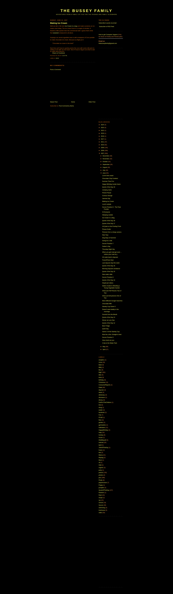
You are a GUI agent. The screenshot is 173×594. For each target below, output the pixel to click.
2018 (102, 136)
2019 (102, 133)
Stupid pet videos (107, 283)
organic (101, 467)
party (100, 470)
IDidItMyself (102, 440)
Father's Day (106, 246)
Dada (100, 387)
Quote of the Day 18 (108, 220)
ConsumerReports (104, 385)
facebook (101, 412)
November (106, 159)
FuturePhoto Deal (107, 260)
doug (100, 407)
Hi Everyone (106, 212)
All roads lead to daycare (110, 257)
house (100, 437)
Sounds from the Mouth (109, 314)
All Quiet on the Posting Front (111, 226)
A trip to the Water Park (109, 343)
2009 (102, 147)
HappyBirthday (103, 430)
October (105, 161)
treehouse (102, 510)
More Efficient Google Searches (112, 301)
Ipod (100, 445)
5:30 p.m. (64, 55)
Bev (100, 370)
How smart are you (108, 340)
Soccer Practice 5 (107, 337)
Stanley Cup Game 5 (109, 306)
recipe (100, 497)
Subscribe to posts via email (108, 23)
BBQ (100, 367)
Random (101, 492)
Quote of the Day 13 (108, 317)
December (106, 156)
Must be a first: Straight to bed (111, 334)
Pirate (100, 480)
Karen (100, 450)
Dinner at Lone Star (108, 320)
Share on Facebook (58, 53)
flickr (100, 420)
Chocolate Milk (107, 303)
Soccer (101, 505)
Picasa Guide (106, 229)
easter (101, 410)
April (104, 349)
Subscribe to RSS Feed (106, 26)
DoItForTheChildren (105, 402)
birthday (101, 380)
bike (100, 375)
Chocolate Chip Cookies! (110, 178)
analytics (101, 360)
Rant (100, 495)
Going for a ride (107, 240)
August (105, 167)
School (101, 502)
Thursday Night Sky (108, 249)
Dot (100, 405)
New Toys (105, 235)
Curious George (107, 195)
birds (100, 377)
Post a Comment (55, 69)
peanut (101, 472)
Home (73, 102)
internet (101, 442)
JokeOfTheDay (103, 447)
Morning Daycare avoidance (111, 268)
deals (100, 392)
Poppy (101, 485)
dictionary (102, 395)
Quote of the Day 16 (108, 266)
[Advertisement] (90, 5)
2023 (102, 127)
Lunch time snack (107, 175)
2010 (102, 145)
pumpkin (101, 487)
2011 (102, 142)
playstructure (103, 482)
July (104, 170)
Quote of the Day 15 (108, 271)
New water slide (107, 274)
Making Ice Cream (58, 23)
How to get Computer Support (108, 34)
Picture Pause (106, 193)
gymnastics (102, 425)
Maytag (101, 457)
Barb (100, 365)
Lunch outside (106, 204)
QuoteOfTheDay (104, 490)
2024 (102, 125)
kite (100, 452)
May (104, 346)
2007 (102, 153)
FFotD (101, 417)
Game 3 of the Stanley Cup (110, 331)
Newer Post (53, 102)
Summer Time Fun (108, 181)
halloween (102, 427)
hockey (101, 435)
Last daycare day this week (110, 263)
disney (101, 400)
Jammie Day (106, 198)
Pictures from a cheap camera (111, 232)
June (104, 173)
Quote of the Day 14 (108, 280)
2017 (102, 139)
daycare (101, 390)
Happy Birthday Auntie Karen (111, 184)
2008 (102, 150)
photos (101, 475)
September (106, 164)
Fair (100, 415)
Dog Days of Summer (109, 238)
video (100, 512)
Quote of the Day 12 (108, 323)
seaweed (56, 33)
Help (100, 432)
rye (100, 500)
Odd (100, 465)
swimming (102, 507)
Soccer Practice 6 (107, 277)
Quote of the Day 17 (108, 223)
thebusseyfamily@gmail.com (108, 43)
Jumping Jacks (107, 190)
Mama (101, 455)
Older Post (92, 102)
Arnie (100, 362)
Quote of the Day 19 (108, 187)
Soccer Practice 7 (107, 243)
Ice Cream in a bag (71, 26)
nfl (99, 462)
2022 (102, 130)
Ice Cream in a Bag (108, 218)
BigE (57, 58)
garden (101, 422)
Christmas (102, 382)
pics (100, 477)
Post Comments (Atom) (66, 106)
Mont (100, 460)
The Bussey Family (86, 11)
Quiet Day (105, 329)
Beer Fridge (106, 326)
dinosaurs (102, 397)
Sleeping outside (107, 215)
